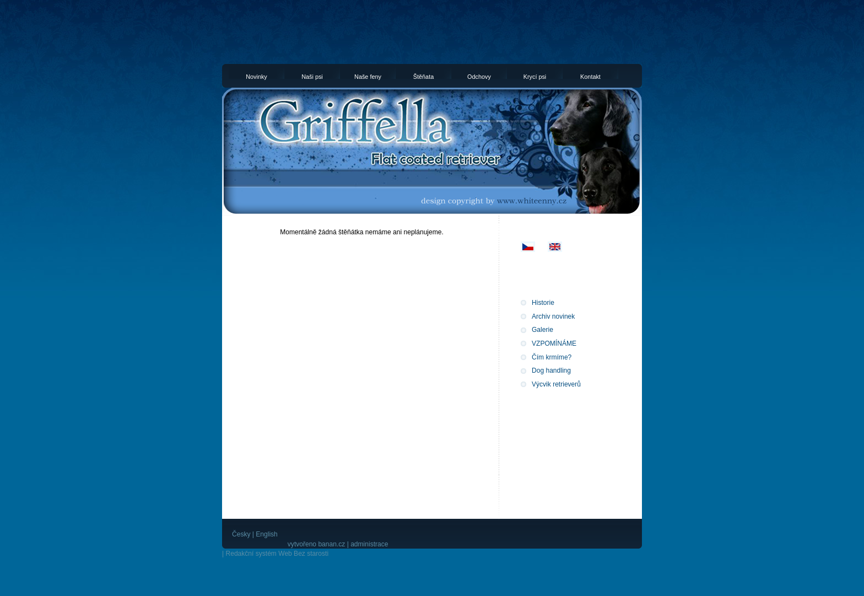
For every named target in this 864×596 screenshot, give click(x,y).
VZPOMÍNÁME (554, 343)
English (267, 534)
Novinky (256, 76)
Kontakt (590, 76)
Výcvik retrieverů (556, 384)
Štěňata (423, 76)
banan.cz (331, 544)
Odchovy (479, 76)
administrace (369, 544)
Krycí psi (535, 76)
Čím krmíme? (551, 357)
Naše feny (367, 76)
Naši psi (312, 76)
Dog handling (551, 370)
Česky (241, 534)
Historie (543, 303)
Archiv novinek (553, 316)
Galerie (542, 330)
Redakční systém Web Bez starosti (276, 553)
